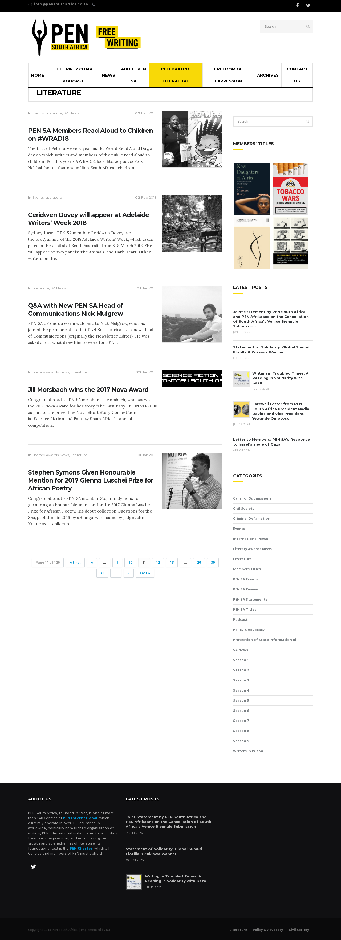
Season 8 (241, 731)
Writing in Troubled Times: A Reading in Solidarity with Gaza (280, 378)
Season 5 (241, 700)
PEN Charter (81, 848)
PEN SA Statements (250, 599)
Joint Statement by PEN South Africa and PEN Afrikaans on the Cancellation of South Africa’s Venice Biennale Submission (168, 822)
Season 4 (241, 690)
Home (37, 75)
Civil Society (243, 508)
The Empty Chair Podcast (73, 75)
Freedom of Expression (228, 75)
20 (199, 562)
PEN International (80, 818)
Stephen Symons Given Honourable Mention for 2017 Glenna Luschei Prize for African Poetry (90, 480)
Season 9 (241, 741)
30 (213, 562)
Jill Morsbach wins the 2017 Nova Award (88, 390)
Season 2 (241, 670)
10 (130, 562)
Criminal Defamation (251, 518)
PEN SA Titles (244, 609)
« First (75, 562)
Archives (268, 75)
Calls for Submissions (252, 498)
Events (38, 113)
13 (172, 562)
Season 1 (241, 660)
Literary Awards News (50, 373)
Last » (145, 573)
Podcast (240, 619)
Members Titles (247, 569)
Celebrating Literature (176, 75)
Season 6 (241, 710)
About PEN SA (133, 75)
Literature (53, 113)
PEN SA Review (245, 589)
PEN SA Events (245, 579)
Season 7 (241, 720)
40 (102, 573)
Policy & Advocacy (249, 629)
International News (250, 538)
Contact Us (297, 75)
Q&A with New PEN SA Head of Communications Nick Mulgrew (75, 310)
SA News (71, 113)
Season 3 (241, 680)
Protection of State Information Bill (265, 640)
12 (158, 562)
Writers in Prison (248, 751)
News (108, 75)
